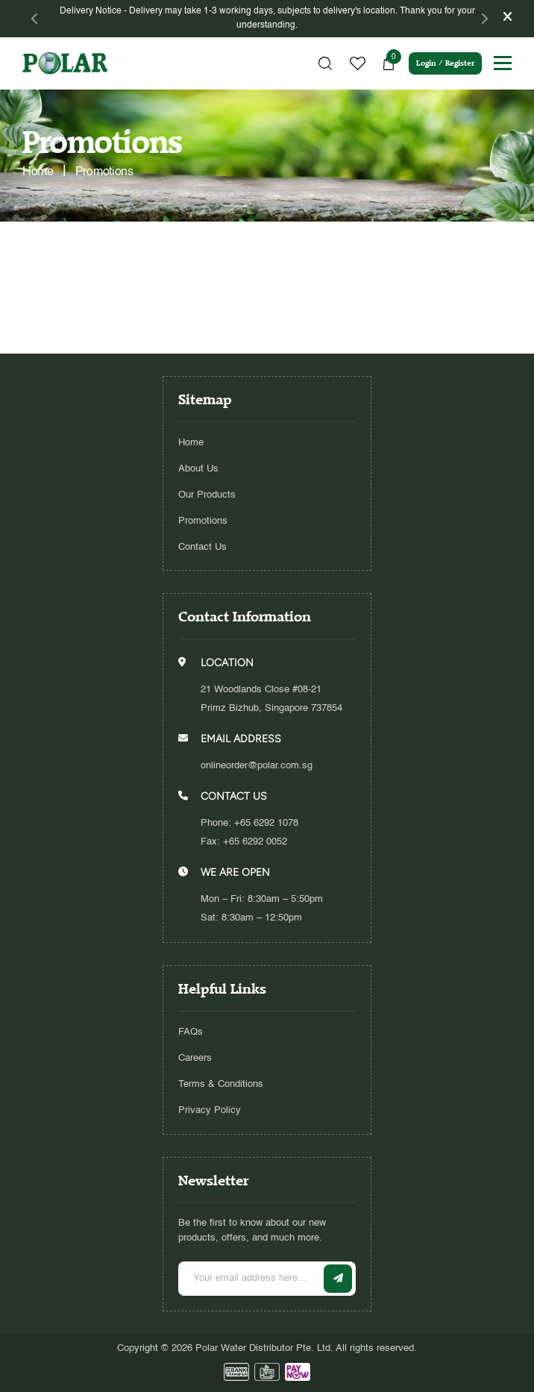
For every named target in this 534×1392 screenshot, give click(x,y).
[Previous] (35, 19)
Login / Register (445, 63)
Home (191, 443)
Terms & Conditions (220, 1084)
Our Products (207, 495)
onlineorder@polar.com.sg (256, 766)
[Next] (484, 19)
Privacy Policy (209, 1110)
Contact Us (202, 547)
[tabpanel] (267, 18)
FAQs (190, 1032)
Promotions (202, 521)
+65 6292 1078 (266, 823)
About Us (198, 469)
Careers (195, 1058)
